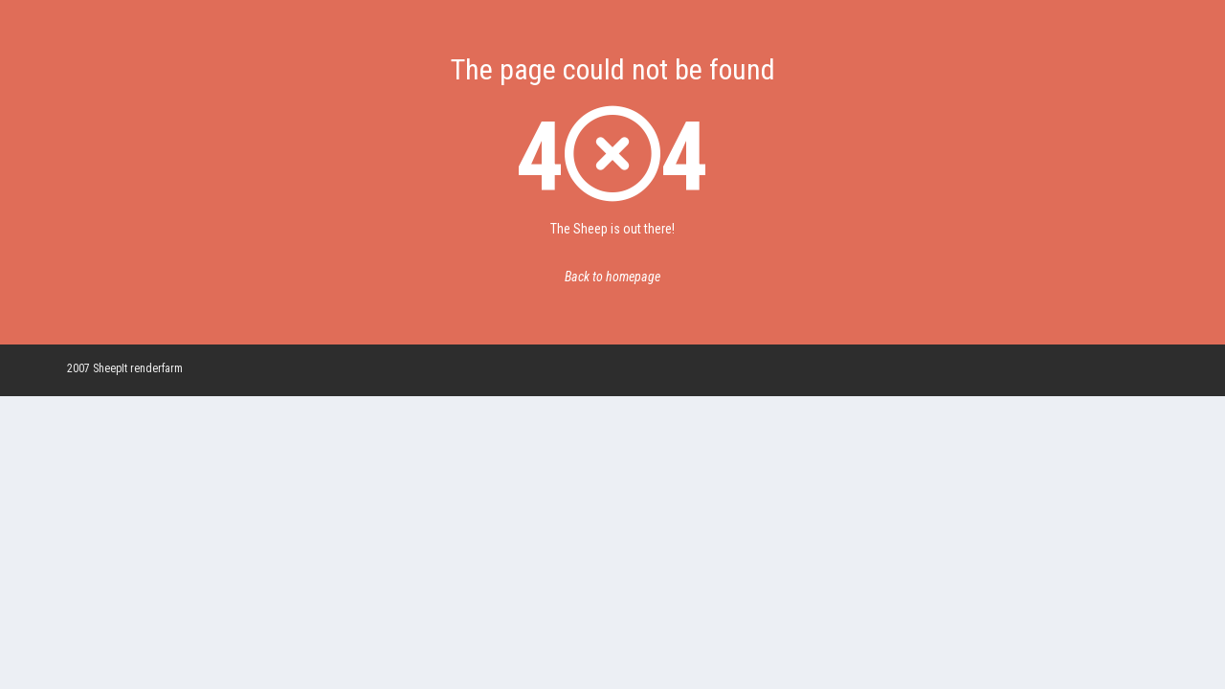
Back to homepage (612, 276)
